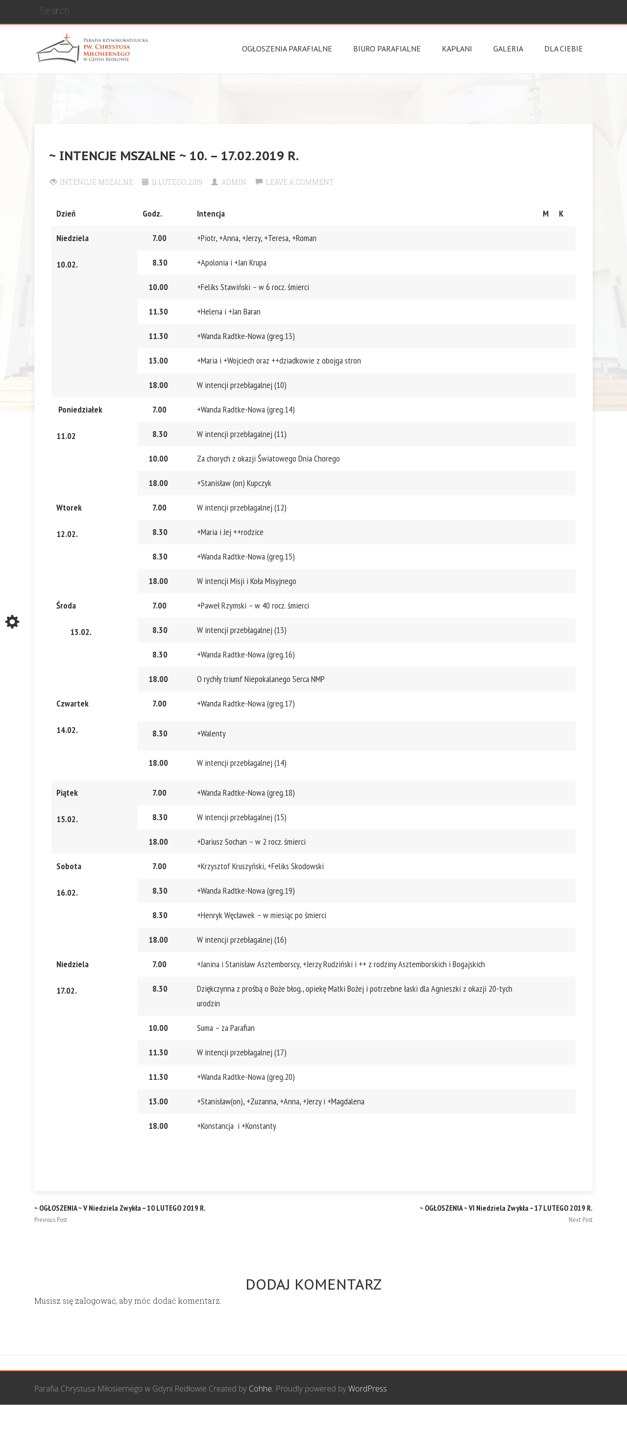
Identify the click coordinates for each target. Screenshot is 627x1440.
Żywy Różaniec (567, 1422)
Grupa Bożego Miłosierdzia (367, 1422)
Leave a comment (299, 182)
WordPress (367, 1388)
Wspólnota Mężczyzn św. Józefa (256, 1422)
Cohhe (260, 1388)
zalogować (95, 1300)
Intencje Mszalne (96, 182)
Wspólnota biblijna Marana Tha (478, 1422)
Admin (233, 182)
